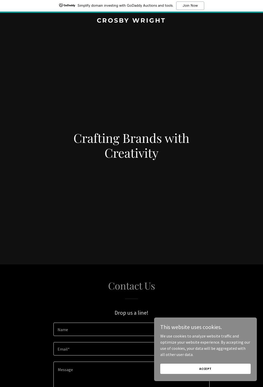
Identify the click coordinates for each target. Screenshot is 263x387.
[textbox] (131, 329)
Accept (205, 379)
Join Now (190, 5)
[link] (131, 21)
